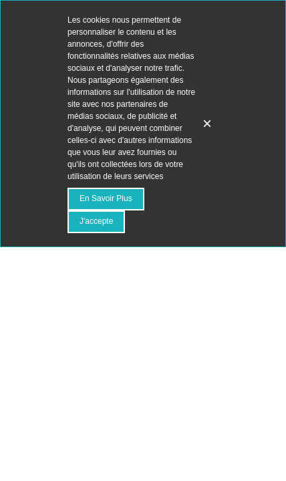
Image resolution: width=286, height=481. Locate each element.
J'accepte (96, 221)
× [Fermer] (207, 123)
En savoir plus (106, 198)
